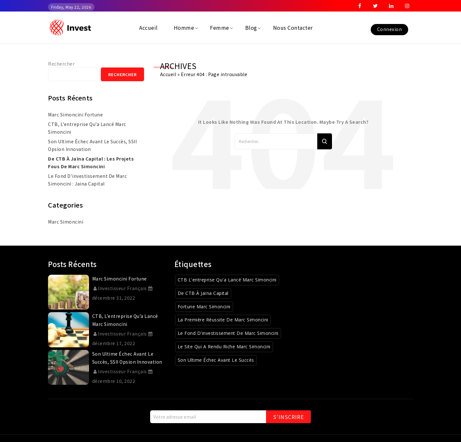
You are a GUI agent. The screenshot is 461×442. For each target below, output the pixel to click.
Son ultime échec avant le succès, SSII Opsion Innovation (92, 145)
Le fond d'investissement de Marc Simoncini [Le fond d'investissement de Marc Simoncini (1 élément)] (228, 333)
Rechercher (61, 63)
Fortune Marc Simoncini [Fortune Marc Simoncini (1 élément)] (204, 307)
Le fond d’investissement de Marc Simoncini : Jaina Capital (87, 180)
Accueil (168, 74)
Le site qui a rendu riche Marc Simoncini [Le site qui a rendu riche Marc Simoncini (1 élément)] (224, 346)
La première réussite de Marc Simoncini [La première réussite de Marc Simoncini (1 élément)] (223, 320)
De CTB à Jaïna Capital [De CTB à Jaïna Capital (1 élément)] (203, 293)
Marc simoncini (65, 221)
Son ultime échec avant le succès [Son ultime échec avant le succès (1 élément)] (216, 360)
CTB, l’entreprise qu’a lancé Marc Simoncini (87, 128)
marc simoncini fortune (75, 114)
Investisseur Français (120, 288)
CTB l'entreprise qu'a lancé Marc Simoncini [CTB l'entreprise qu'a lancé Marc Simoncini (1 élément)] (227, 280)
